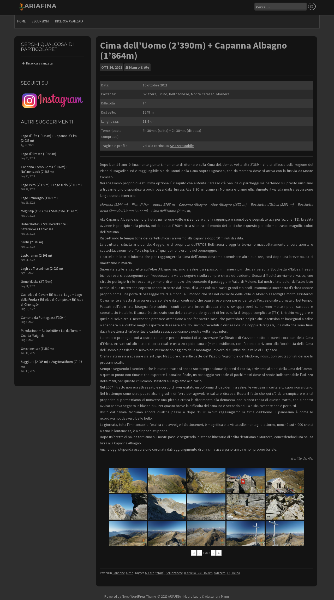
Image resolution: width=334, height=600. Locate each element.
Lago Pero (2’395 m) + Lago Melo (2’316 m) (51, 183)
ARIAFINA (40, 6)
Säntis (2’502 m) (32, 240)
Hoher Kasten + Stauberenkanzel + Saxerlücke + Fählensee (45, 225)
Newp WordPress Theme (139, 595)
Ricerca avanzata (69, 19)
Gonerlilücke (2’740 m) (36, 280)
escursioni (40, 19)
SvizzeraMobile (182, 144)
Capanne (118, 571)
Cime (129, 571)
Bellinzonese (174, 571)
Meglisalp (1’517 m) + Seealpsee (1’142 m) (50, 209)
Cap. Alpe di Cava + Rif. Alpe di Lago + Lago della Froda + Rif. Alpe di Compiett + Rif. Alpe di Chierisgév (52, 298)
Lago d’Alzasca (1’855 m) (38, 152)
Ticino (235, 571)
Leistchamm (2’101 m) (36, 254)
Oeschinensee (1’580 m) (37, 347)
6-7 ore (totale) (154, 571)
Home (21, 19)
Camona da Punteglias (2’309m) (44, 316)
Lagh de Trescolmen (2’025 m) (42, 267)
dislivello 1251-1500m (198, 571)
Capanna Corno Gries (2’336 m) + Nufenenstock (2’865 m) (44, 168)
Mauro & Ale (139, 65)
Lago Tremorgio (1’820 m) (39, 196)
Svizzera (219, 571)
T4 (228, 571)
